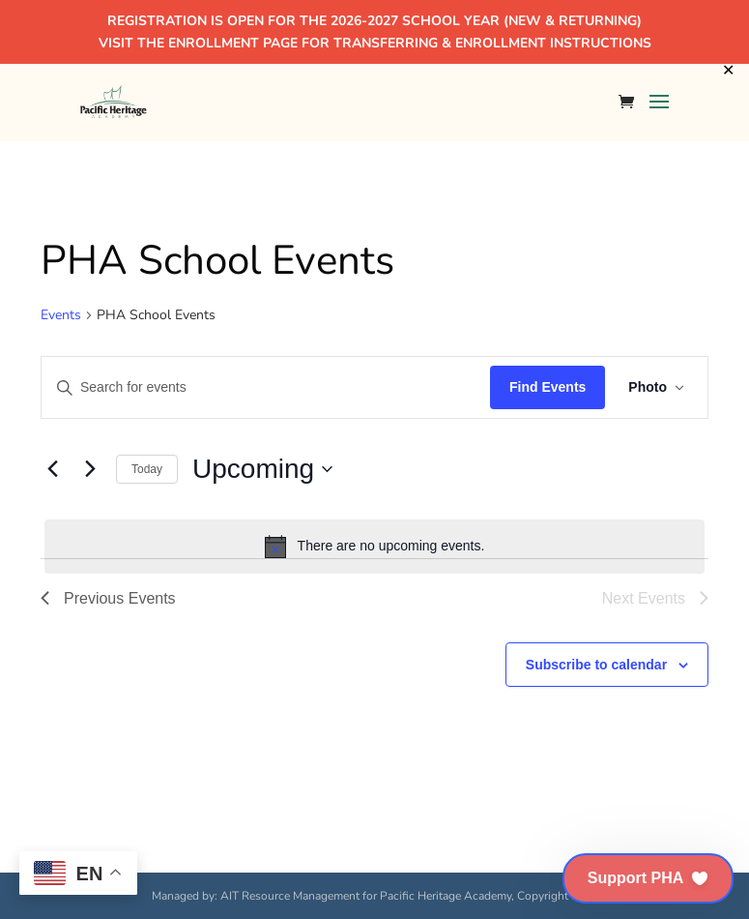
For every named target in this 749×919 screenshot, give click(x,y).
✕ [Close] (728, 70)
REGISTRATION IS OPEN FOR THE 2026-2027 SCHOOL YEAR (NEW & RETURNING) (374, 21)
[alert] (374, 546)
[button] (648, 878)
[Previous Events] (52, 469)
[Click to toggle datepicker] (262, 469)
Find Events (547, 387)
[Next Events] (89, 469)
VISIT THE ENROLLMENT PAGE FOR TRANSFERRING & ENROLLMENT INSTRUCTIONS (375, 43)
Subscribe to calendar (596, 664)
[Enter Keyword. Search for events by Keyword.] (266, 387)
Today (146, 469)
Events (61, 315)
